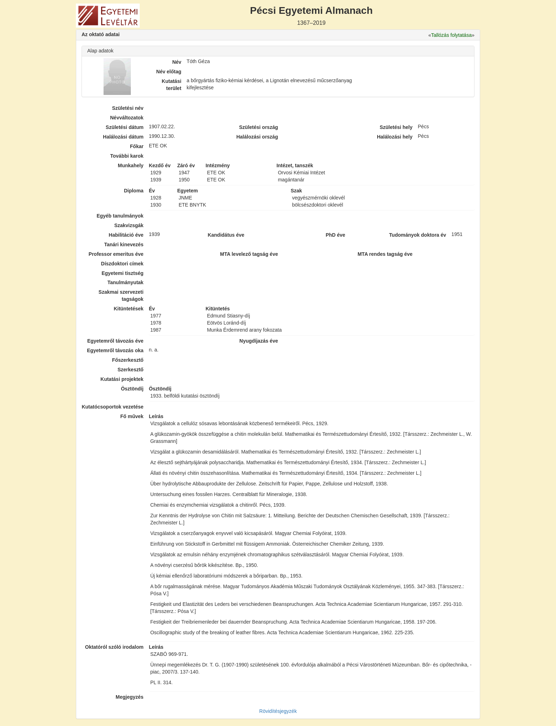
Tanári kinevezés (124, 244)
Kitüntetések (129, 308)
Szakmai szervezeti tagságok (121, 295)
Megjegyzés (130, 697)
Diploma (133, 190)
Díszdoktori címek (122, 263)
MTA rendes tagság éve (384, 254)
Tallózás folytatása (451, 35)
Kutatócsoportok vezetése (112, 407)
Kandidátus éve (226, 235)
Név (177, 62)
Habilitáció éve (126, 235)
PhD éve (335, 235)
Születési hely (396, 127)
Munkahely (130, 165)
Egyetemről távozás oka (115, 350)
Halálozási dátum (123, 137)
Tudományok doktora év (417, 235)
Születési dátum (125, 127)
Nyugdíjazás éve (258, 341)
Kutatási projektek (121, 379)
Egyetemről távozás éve (115, 341)
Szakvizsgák (129, 225)
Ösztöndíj (132, 389)
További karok (127, 156)
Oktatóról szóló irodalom (114, 647)
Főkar (137, 146)
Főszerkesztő (128, 360)
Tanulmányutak (125, 282)
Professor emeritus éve (116, 254)
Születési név (128, 108)
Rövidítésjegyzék (278, 711)
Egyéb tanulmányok (119, 216)
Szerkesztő (131, 369)
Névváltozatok (127, 117)
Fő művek (131, 416)
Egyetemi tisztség (122, 273)
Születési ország (258, 127)
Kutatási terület (171, 84)
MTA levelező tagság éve (249, 254)
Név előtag (169, 71)
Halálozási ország (257, 137)
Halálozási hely (394, 137)
